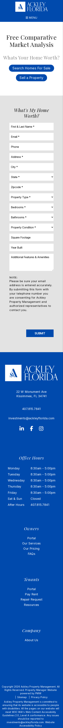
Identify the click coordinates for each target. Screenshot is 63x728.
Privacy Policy (39, 697)
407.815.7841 (31, 409)
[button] (22, 428)
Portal (31, 538)
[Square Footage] (31, 237)
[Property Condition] (31, 227)
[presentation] (34, 319)
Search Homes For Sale (31, 68)
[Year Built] (31, 247)
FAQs (31, 554)
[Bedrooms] (31, 207)
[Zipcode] (31, 187)
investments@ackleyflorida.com (31, 418)
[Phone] (31, 146)
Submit (40, 333)
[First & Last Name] (31, 126)
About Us (31, 640)
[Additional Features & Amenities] (31, 262)
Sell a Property (31, 78)
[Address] (31, 157)
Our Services (31, 543)
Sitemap (22, 697)
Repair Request (31, 599)
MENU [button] (31, 17)
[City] (31, 167)
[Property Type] (31, 197)
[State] (31, 177)
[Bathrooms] (31, 217)
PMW (38, 693)
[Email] (31, 136)
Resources (31, 605)
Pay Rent (31, 594)
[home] (31, 6)
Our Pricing (31, 548)
